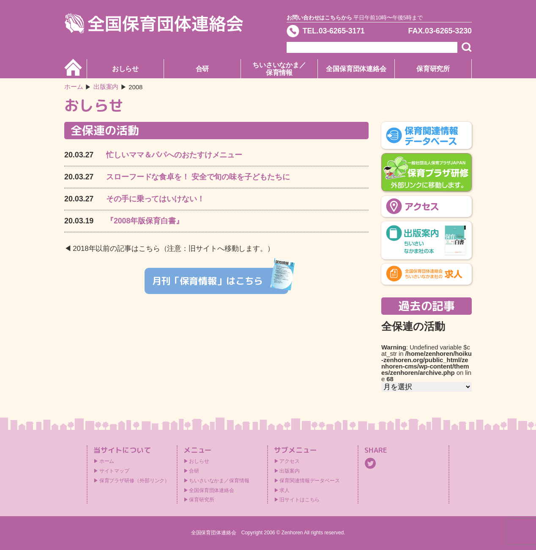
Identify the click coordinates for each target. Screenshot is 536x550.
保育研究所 (433, 68)
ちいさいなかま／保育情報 (279, 68)
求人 (284, 490)
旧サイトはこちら (299, 500)
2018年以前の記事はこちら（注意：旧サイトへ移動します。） (173, 249)
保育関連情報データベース (309, 481)
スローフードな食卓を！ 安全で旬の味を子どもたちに (198, 177)
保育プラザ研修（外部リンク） (134, 481)
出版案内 (289, 471)
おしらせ (125, 68)
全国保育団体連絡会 (356, 68)
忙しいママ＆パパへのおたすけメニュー (174, 155)
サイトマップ (114, 471)
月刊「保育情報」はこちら (220, 280)
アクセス (289, 461)
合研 (202, 68)
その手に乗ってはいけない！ (155, 199)
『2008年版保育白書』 (144, 221)
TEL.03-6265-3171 (334, 31)
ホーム (73, 87)
